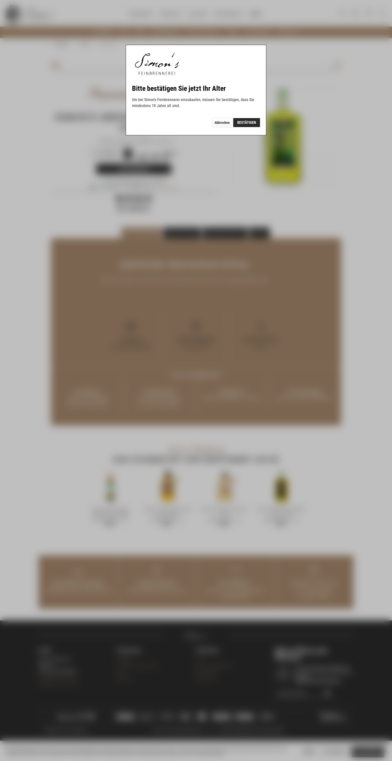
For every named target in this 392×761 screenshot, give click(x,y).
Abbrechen (222, 123)
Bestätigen (246, 122)
